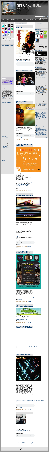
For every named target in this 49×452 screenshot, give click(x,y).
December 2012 (5, 138)
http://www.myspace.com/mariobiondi (23, 430)
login (46, 18)
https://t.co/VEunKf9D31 (41, 77)
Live (8, 21)
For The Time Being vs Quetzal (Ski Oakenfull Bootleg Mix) (40, 127)
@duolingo (42, 87)
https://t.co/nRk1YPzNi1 (41, 85)
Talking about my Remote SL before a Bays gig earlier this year (24, 327)
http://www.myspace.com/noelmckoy (23, 60)
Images (31, 19)
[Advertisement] (8, 167)
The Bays (19, 320)
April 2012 (4, 145)
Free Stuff (3, 21)
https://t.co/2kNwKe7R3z (42, 90)
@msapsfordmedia (41, 79)
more (46, 108)
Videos (22, 19)
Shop (43, 19)
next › (9, 151)
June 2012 (4, 143)
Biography (7, 19)
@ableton (44, 74)
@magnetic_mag (41, 71)
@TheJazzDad (41, 92)
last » (27, 444)
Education (26, 19)
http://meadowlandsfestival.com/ (22, 319)
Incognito (23, 137)
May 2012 (4, 144)
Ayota (35, 19)
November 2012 (5, 139)
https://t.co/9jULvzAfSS (41, 97)
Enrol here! (42, 64)
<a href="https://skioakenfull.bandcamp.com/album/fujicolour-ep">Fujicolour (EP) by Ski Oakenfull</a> (7, 60)
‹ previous (23, 442)
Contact (39, 19)
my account (42, 18)
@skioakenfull (44, 75)
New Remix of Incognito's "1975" (24, 70)
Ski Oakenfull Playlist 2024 (41, 129)
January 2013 (5, 137)
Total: (39, 27)
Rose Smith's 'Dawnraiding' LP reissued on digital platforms (41, 124)
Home (3, 19)
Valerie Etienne (20, 299)
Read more (30, 139)
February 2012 (5, 147)
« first (18, 442)
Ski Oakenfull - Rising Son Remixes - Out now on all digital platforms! (41, 120)
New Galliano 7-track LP (40, 114)
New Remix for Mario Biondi (22, 413)
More (46, 137)
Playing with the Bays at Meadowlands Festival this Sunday (24, 305)
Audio (18, 19)
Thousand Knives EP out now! (23, 354)
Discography (13, 19)
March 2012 (5, 146)
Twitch (4, 89)
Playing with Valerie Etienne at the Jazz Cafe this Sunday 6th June (24, 252)
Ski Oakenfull (20, 137)
